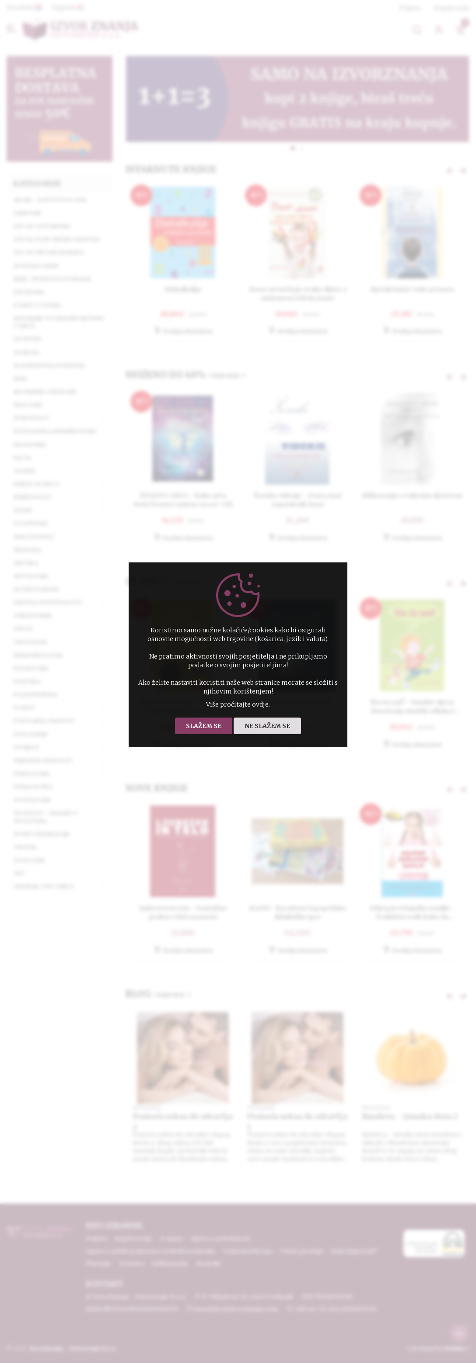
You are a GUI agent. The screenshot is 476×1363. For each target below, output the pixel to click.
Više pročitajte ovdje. (238, 704)
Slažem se (203, 726)
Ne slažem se (267, 726)
